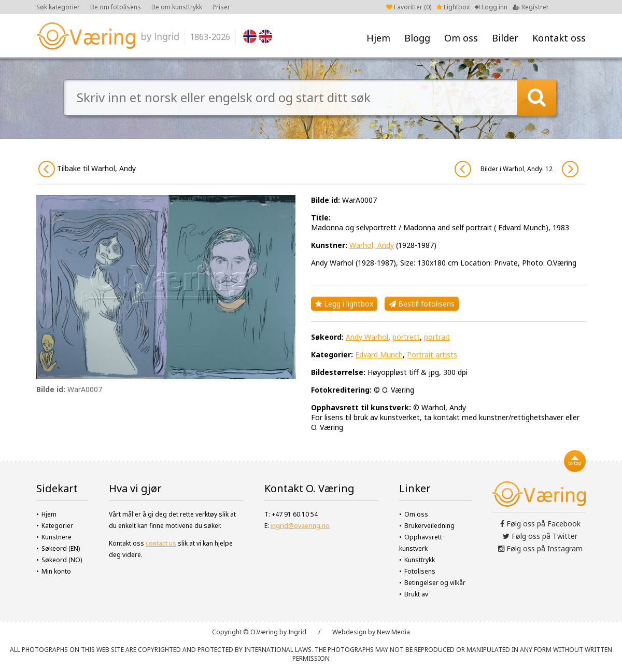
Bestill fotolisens (422, 304)
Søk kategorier (58, 7)
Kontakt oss (559, 38)
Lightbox (453, 7)
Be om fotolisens (115, 7)
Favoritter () (408, 7)
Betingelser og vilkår (434, 582)
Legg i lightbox (344, 304)
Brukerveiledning (429, 525)
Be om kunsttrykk (176, 7)
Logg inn (491, 7)
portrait (437, 337)
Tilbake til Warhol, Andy (87, 169)
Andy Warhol (367, 337)
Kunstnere (56, 537)
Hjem (378, 38)
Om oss (461, 38)
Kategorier (57, 525)
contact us (161, 543)
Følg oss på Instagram (540, 548)
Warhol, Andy (371, 245)
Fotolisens (419, 571)
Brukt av (416, 594)
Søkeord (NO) (61, 559)
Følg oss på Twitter (540, 536)
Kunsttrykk (419, 559)
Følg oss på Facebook (540, 523)
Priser (221, 7)
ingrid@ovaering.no (300, 525)
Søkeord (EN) (60, 548)
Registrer (531, 7)
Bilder (505, 38)
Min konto (56, 571)
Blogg (417, 38)
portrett (406, 337)
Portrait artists (432, 354)
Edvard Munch (379, 354)
